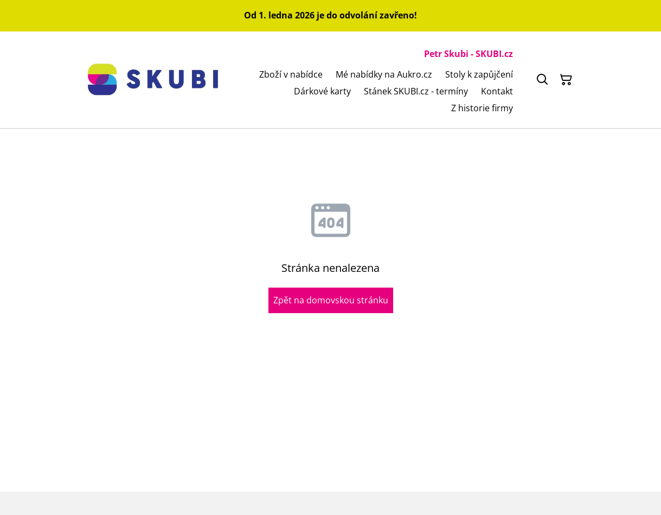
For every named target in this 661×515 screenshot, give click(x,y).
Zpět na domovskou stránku (330, 300)
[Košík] (566, 80)
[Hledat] (542, 80)
